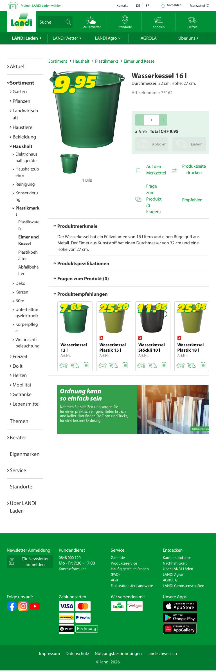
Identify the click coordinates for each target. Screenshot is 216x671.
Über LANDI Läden (178, 568)
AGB (114, 580)
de (138, 6)
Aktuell (18, 66)
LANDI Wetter (65, 38)
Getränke (22, 394)
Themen (19, 421)
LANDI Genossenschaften (183, 585)
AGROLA (149, 38)
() (199, 6)
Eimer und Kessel (140, 61)
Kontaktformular (72, 568)
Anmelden (174, 5)
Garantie (118, 557)
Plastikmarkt (106, 61)
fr (147, 6)
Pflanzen (21, 101)
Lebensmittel (26, 404)
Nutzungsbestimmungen (118, 653)
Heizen (20, 375)
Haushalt (22, 146)
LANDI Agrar (173, 574)
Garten (20, 91)
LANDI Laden (25, 38)
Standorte (21, 486)
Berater (18, 437)
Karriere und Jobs (177, 557)
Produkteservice (124, 563)
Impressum (49, 653)
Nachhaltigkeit (175, 563)
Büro (19, 301)
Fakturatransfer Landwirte (132, 585)
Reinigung (25, 184)
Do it (17, 366)
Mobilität (22, 384)
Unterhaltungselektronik (27, 313)
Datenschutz (77, 653)
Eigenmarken (25, 454)
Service (18, 470)
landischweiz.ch (162, 653)
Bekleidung (24, 136)
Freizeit (20, 356)
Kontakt (122, 6)
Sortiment (22, 82)
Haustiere (22, 127)
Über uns (186, 38)
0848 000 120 (70, 557)
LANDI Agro (106, 38)
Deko (20, 283)
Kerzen (21, 292)
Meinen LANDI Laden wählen (41, 6)
